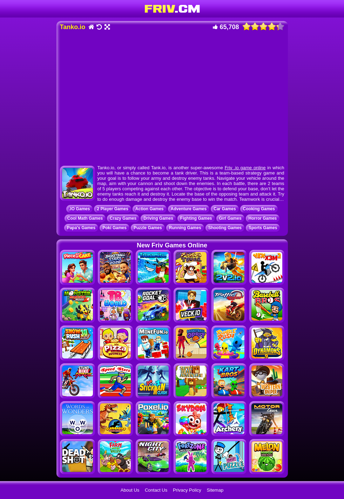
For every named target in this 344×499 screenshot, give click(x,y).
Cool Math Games (85, 218)
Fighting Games (196, 218)
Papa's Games (81, 227)
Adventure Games (189, 208)
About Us (130, 490)
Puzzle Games (148, 227)
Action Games (149, 208)
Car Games (225, 208)
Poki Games (114, 227)
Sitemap (215, 490)
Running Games (185, 227)
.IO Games (79, 208)
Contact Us (156, 490)
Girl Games (230, 218)
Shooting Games (225, 227)
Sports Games (263, 227)
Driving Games (158, 218)
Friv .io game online (245, 167)
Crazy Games (123, 218)
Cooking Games (259, 208)
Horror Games (263, 218)
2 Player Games (112, 208)
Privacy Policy (187, 490)
